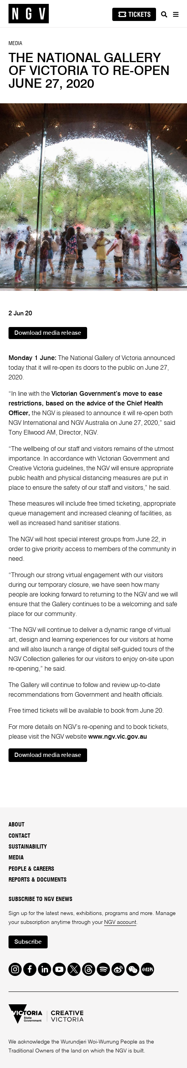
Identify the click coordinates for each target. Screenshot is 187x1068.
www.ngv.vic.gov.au (117, 737)
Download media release (47, 333)
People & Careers (31, 869)
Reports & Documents (38, 880)
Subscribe (28, 942)
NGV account (120, 922)
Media (16, 858)
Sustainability (28, 847)
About (16, 825)
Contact (19, 836)
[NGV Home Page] (29, 14)
